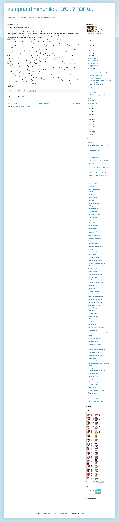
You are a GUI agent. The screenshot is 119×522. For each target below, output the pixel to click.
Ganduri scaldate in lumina (96, 263)
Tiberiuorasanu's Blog (95, 274)
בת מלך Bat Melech (94, 291)
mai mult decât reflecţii (95, 355)
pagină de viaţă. (93, 220)
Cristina (90, 335)
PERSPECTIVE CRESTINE (96, 327)
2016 (90, 114)
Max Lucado (92, 280)
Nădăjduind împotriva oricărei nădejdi (100, 73)
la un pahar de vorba (94, 352)
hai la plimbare (93, 225)
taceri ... (92, 87)
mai (91, 71)
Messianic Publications (95, 282)
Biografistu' (92, 319)
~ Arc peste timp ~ (94, 338)
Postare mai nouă (13, 103)
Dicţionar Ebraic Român (95, 401)
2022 (90, 51)
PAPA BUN (91, 192)
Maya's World (92, 330)
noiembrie (93, 60)
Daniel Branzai (92, 183)
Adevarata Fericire (94, 305)
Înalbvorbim (92, 393)
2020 (90, 56)
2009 (90, 132)
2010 (90, 129)
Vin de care (91, 222)
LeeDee (90, 249)
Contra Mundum (93, 341)
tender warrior (92, 269)
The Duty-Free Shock (94, 344)
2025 (90, 43)
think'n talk (91, 200)
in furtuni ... (93, 90)
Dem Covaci (92, 347)
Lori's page (91, 368)
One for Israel (92, 322)
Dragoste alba (92, 285)
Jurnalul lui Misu (93, 257)
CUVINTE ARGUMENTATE (96, 296)
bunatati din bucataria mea (96, 349)
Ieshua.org (91, 186)
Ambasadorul (92, 361)
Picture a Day (92, 266)
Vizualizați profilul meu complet (95, 33)
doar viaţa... (92, 310)
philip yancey (92, 206)
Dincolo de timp (93, 382)
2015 (90, 116)
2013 (90, 121)
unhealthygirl (92, 277)
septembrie (93, 66)
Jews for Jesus (93, 316)
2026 (90, 40)
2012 (90, 124)
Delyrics (90, 379)
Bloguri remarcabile (94, 203)
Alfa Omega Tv (93, 243)
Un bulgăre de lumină (95, 299)
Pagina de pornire (44, 103)
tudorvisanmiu (92, 197)
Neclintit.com (92, 217)
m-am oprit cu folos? (96, 78)
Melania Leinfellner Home (96, 390)
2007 (90, 134)
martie (92, 100)
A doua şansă (92, 211)
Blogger (82, 513)
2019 (90, 106)
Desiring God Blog (94, 189)
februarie (92, 103)
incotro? (90, 142)
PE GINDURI (92, 255)
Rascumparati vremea (95, 260)
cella (98, 27)
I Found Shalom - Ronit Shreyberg (98, 164)
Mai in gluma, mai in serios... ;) (97, 308)
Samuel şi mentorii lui (94, 154)
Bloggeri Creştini (93, 376)
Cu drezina (91, 288)
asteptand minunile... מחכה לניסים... (51, 9)
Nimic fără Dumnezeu (95, 302)
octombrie (93, 63)
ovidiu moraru (92, 271)
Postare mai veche (75, 103)
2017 (90, 111)
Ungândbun (92, 324)
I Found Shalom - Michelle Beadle (98, 160)
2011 (90, 126)
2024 (90, 46)
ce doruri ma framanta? (96, 75)
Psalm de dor (92, 387)
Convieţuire (92, 396)
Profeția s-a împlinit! (94, 157)
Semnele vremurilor (94, 235)
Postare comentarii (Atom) (23, 106)
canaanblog (92, 358)
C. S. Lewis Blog (93, 398)
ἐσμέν (90, 194)
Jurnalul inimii (92, 313)
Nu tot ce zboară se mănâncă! (97, 333)
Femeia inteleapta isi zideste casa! (98, 175)
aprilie (92, 98)
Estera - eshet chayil (94, 150)
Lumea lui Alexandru (94, 238)
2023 (90, 48)
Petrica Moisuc (93, 208)
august (92, 68)
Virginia (90, 241)
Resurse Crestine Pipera (95, 246)
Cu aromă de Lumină (94, 214)
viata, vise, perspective (96, 84)
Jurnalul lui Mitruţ (93, 384)
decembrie (93, 58)
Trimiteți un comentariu (16, 100)
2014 (90, 119)
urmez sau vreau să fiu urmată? (97, 172)
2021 (90, 53)
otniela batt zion (93, 252)
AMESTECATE (92, 228)
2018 (90, 109)
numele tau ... (94, 92)
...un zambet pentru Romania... (97, 370)
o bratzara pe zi (93, 294)
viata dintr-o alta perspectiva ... (98, 95)
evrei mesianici (93, 373)
